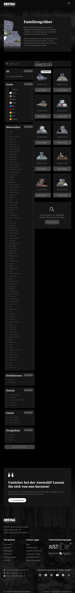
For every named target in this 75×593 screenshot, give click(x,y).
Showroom (8, 554)
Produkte (7, 547)
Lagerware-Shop (33, 554)
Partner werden (10, 557)
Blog (28, 544)
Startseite (8, 544)
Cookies (46, 591)
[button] (69, 4)
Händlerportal (31, 557)
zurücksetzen (28, 71)
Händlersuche (32, 547)
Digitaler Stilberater (34, 550)
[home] (9, 4)
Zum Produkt (42, 90)
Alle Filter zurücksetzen (19, 447)
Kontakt (7, 560)
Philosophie (8, 550)
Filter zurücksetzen (52, 222)
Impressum (55, 591)
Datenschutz (66, 591)
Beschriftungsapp (33, 560)
